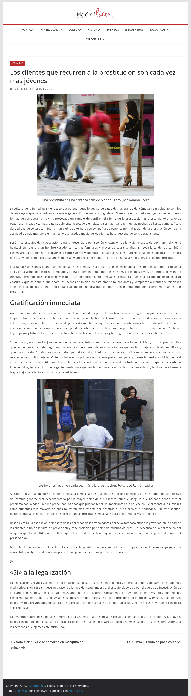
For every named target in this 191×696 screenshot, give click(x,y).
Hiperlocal (49, 29)
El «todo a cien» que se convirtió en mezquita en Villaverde (44, 645)
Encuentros (134, 29)
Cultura (74, 29)
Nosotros (157, 29)
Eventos (112, 29)
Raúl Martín (45, 89)
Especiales (93, 39)
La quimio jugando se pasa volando (156, 642)
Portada (27, 29)
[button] (60, 30)
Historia (93, 29)
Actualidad (17, 63)
